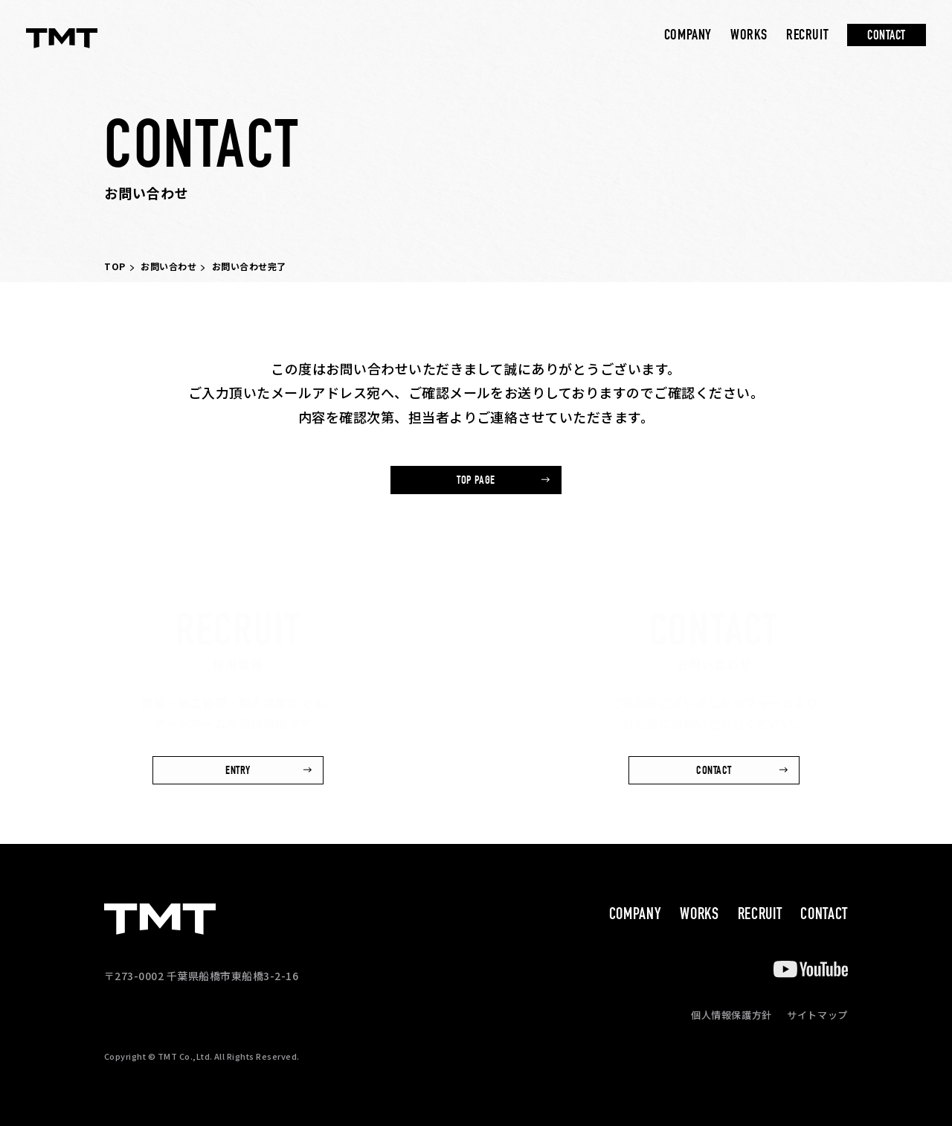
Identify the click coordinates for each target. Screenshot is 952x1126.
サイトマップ (817, 1015)
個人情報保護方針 (731, 1015)
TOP (115, 266)
